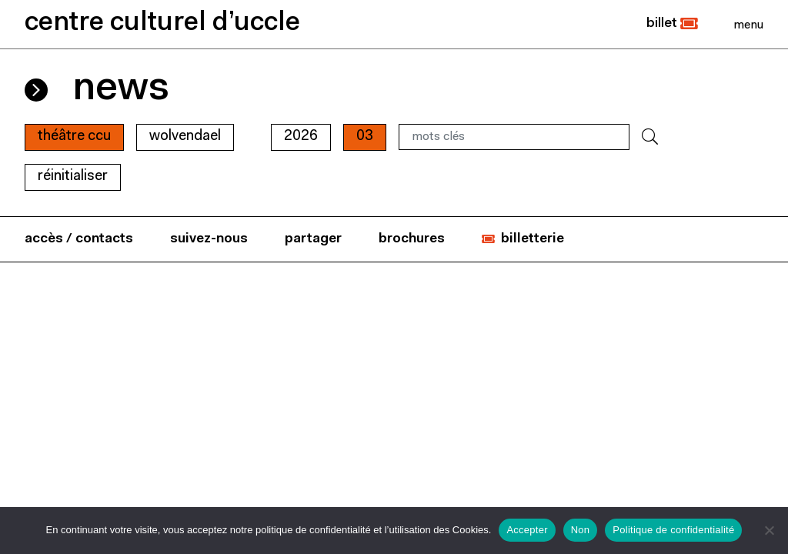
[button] (672, 23)
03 (364, 136)
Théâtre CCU (74, 136)
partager (313, 238)
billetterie (532, 238)
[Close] (748, 24)
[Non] (768, 530)
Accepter (526, 530)
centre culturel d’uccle (162, 23)
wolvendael (185, 136)
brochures (412, 238)
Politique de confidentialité (673, 530)
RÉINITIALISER (73, 176)
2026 (301, 136)
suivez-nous (209, 238)
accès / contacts (79, 238)
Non (580, 530)
